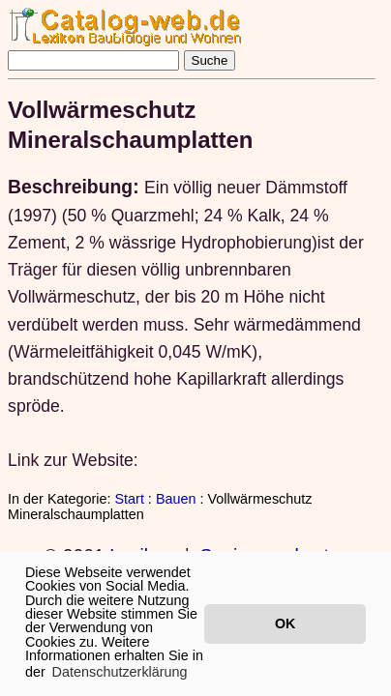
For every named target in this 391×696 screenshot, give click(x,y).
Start (128, 499)
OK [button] (285, 623)
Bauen (176, 499)
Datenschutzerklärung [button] (120, 672)
